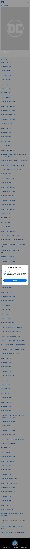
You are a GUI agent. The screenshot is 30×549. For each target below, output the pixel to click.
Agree (15, 280)
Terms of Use (8, 273)
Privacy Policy (21, 276)
